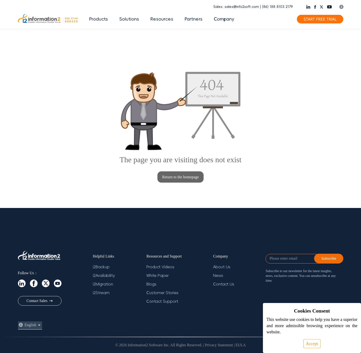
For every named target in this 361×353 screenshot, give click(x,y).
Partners (193, 19)
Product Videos (160, 267)
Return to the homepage (180, 177)
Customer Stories (162, 293)
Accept (312, 343)
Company (224, 19)
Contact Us (223, 284)
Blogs (151, 284)
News (218, 275)
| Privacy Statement (218, 345)
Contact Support (162, 301)
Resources (161, 19)
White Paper (157, 275)
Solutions (129, 19)
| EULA (240, 345)
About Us (221, 267)
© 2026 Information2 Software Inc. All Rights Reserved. (158, 345)
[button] (341, 7)
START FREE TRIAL (320, 19)
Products (98, 19)
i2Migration (103, 284)
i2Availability (104, 275)
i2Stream (101, 293)
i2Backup (101, 267)
